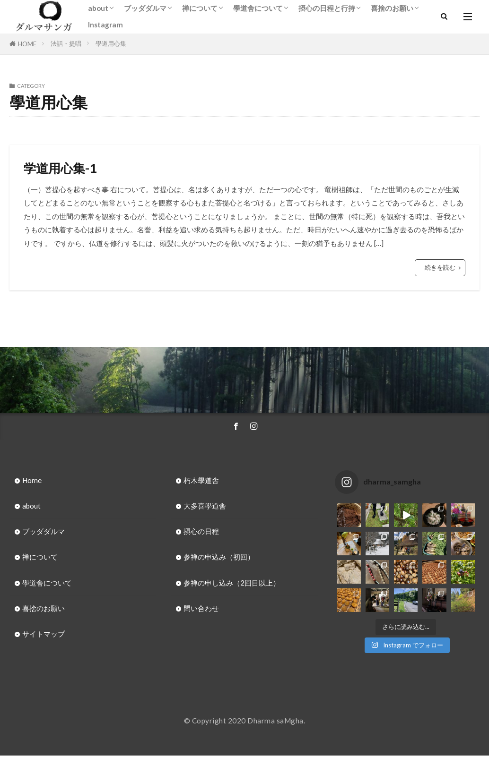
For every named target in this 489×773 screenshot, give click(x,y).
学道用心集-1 (60, 168)
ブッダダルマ (145, 8)
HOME (27, 44)
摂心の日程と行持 (326, 8)
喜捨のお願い (392, 8)
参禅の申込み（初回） (218, 556)
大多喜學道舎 (204, 505)
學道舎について (258, 8)
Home (32, 480)
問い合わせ (201, 608)
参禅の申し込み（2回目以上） (231, 582)
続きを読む (440, 267)
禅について (200, 8)
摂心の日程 (201, 531)
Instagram (105, 24)
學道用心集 (111, 43)
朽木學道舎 (201, 480)
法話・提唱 (66, 43)
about (98, 8)
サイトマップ (43, 633)
